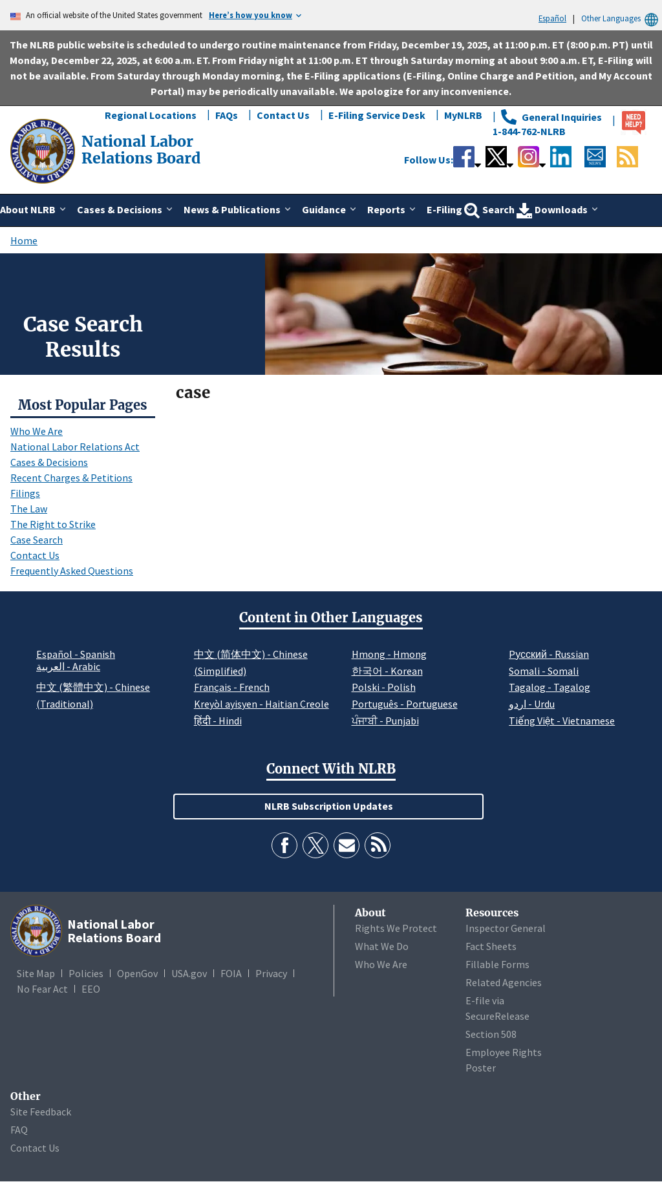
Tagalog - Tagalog (549, 687)
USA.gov (189, 973)
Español (552, 18)
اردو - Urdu (532, 703)
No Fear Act (42, 988)
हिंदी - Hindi (218, 720)
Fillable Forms (497, 964)
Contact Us (283, 115)
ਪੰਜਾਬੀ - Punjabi (385, 720)
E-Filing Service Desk (376, 115)
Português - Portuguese (405, 703)
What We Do (382, 946)
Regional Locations (151, 115)
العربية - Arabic (68, 667)
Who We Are (36, 431)
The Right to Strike (53, 524)
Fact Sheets (491, 946)
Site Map (36, 973)
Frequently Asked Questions (71, 570)
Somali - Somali (544, 670)
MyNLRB (463, 115)
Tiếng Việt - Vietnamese (562, 720)
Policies (86, 973)
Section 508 (491, 1034)
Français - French (232, 687)
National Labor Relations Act (75, 446)
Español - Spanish (75, 654)
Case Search (36, 539)
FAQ (19, 1129)
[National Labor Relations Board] (44, 150)
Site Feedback (40, 1111)
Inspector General (505, 928)
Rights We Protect (396, 928)
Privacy (271, 973)
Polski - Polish (384, 687)
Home (23, 240)
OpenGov (137, 973)
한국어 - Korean (387, 670)
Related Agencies (503, 982)
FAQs (226, 115)
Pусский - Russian (549, 654)
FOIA (231, 973)
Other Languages (621, 18)
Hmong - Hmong (389, 654)
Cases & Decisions (49, 462)
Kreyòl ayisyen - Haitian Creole (261, 703)
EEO (90, 988)
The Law (28, 508)
